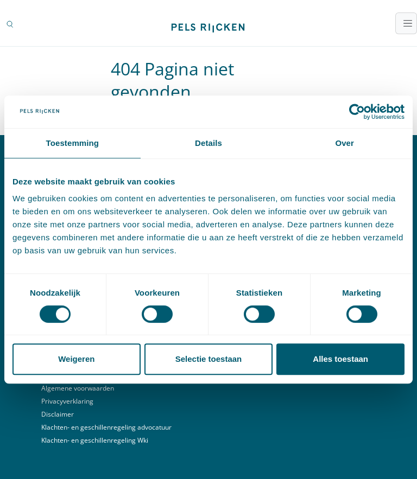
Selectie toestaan (208, 358)
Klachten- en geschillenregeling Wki (94, 440)
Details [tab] (208, 143)
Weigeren (76, 358)
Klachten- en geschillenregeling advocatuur (106, 427)
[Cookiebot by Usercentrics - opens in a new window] (357, 112)
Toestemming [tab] (72, 143)
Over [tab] (344, 143)
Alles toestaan (340, 358)
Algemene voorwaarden (77, 388)
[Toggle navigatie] (406, 23)
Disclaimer (57, 414)
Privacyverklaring (67, 401)
